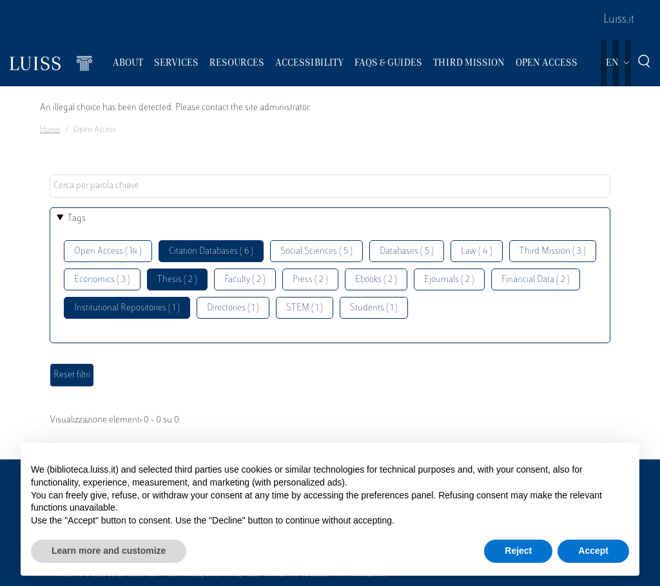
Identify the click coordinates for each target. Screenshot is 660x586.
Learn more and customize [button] (109, 550)
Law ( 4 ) (476, 251)
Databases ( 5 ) (407, 251)
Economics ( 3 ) (102, 280)
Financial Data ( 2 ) (535, 280)
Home (50, 130)
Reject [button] (518, 550)
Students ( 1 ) (374, 308)
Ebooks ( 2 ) (376, 280)
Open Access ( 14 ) (108, 251)
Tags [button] (77, 218)
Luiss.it (618, 20)
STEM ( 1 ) (304, 308)
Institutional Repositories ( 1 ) (127, 308)
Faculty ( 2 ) (245, 280)
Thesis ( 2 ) (177, 280)
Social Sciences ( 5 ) (316, 251)
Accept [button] (593, 550)
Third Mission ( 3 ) (552, 251)
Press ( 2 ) (310, 280)
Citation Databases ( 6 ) (211, 251)
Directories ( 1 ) (233, 308)
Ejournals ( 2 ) (449, 280)
